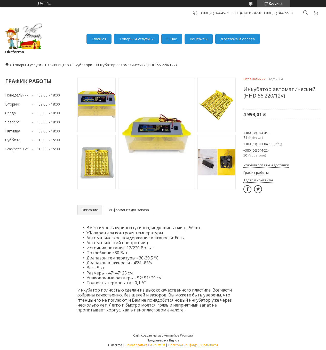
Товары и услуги (134, 38)
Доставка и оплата (237, 38)
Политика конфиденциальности (193, 345)
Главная (99, 38)
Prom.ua (186, 335)
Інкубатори (82, 64)
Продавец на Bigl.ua (163, 340)
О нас (171, 38)
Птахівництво (57, 64)
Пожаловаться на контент (145, 345)
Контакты (199, 38)
